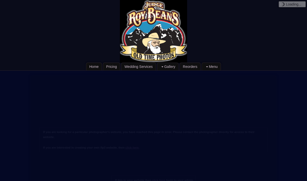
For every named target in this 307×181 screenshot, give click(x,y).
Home (94, 67)
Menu (211, 67)
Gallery (167, 67)
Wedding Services (138, 67)
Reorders (190, 67)
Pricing (111, 67)
